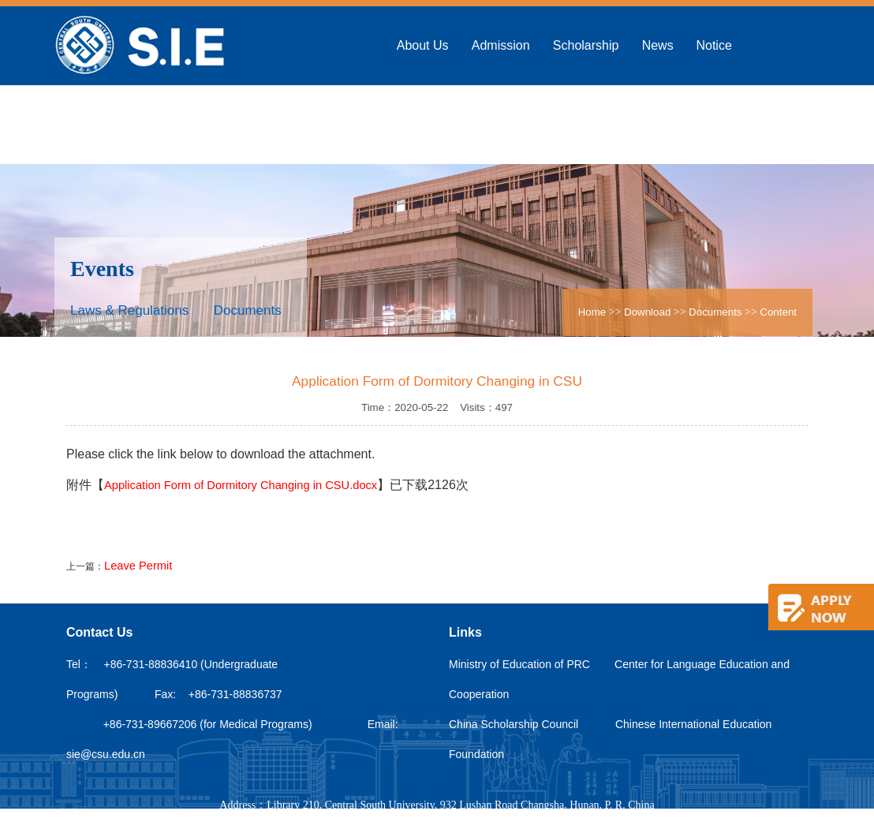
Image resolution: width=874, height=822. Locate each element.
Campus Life (559, 124)
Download (707, 124)
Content (778, 312)
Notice (713, 45)
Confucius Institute (449, 124)
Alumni (637, 124)
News (658, 45)
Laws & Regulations (129, 310)
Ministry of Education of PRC (519, 664)
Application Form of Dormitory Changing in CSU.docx (240, 485)
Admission (501, 45)
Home (592, 312)
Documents (248, 310)
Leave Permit (138, 565)
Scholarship (586, 45)
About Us (423, 45)
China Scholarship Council (513, 724)
